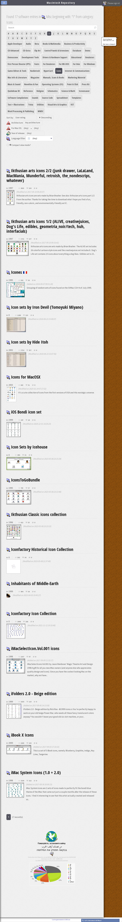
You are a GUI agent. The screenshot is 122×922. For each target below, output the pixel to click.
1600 (22, 743)
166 (26, 622)
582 (22, 280)
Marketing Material (76, 77)
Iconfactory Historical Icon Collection (39, 549)
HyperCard (48, 70)
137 (30, 239)
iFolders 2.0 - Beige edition (31, 693)
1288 (19, 315)
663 (22, 385)
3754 (22, 350)
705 (22, 488)
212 (30, 781)
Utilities (40, 104)
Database (77, 50)
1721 (22, 239)
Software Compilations (18, 97)
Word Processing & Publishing (21, 111)
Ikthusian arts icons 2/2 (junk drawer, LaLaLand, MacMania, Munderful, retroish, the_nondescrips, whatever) (50, 175)
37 (29, 488)
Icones (16, 272)
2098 (19, 622)
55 (29, 522)
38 (29, 592)
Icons (58, 70)
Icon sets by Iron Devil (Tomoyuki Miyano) (44, 307)
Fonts (36, 64)
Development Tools (30, 57)
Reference (28, 90)
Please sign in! (111, 3)
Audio (28, 43)
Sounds (35, 97)
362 (18, 557)
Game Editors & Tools (17, 70)
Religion (40, 90)
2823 (22, 188)
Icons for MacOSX (23, 377)
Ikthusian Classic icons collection (36, 514)
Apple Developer (15, 43)
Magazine (35, 77)
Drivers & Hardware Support (55, 57)
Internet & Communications (77, 70)
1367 (22, 657)
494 (18, 455)
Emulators (89, 57)
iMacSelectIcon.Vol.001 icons (32, 648)
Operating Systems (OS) (52, 84)
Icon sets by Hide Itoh (27, 342)
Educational (76, 57)
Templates (76, 97)
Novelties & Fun (31, 84)
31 (25, 455)
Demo (87, 50)
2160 (22, 781)
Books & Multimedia (51, 43)
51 (29, 385)
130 (30, 743)
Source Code (47, 97)
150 (30, 188)
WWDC (40, 111)
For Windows (89, 64)
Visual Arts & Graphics (57, 104)
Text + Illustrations (16, 104)
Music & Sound (14, 84)
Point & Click (72, 84)
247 (22, 420)
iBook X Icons (20, 735)
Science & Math (68, 90)
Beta (37, 43)
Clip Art (37, 50)
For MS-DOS (64, 64)
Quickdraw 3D (14, 90)
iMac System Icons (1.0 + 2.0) (33, 772)
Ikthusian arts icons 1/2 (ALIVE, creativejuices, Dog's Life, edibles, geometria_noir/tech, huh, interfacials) (48, 226)
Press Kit (85, 84)
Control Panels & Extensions (56, 50)
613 (22, 522)
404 (22, 592)
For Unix (76, 64)
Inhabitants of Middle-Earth (32, 583)
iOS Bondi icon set (23, 412)
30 (25, 557)
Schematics (53, 90)
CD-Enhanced (13, 50)
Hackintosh (35, 70)
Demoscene (13, 57)
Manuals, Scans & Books (53, 77)
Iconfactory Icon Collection (31, 613)
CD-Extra (26, 50)
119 (30, 702)
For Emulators (49, 64)
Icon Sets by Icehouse (26, 447)
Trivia (30, 104)
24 (29, 420)
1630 (22, 702)
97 (30, 657)
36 (29, 280)
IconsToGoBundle (23, 480)
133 (26, 315)
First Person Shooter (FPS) (19, 64)
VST (72, 104)
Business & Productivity (74, 43)
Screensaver (84, 90)
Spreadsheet (62, 97)
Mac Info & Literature (17, 77)
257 (30, 350)
